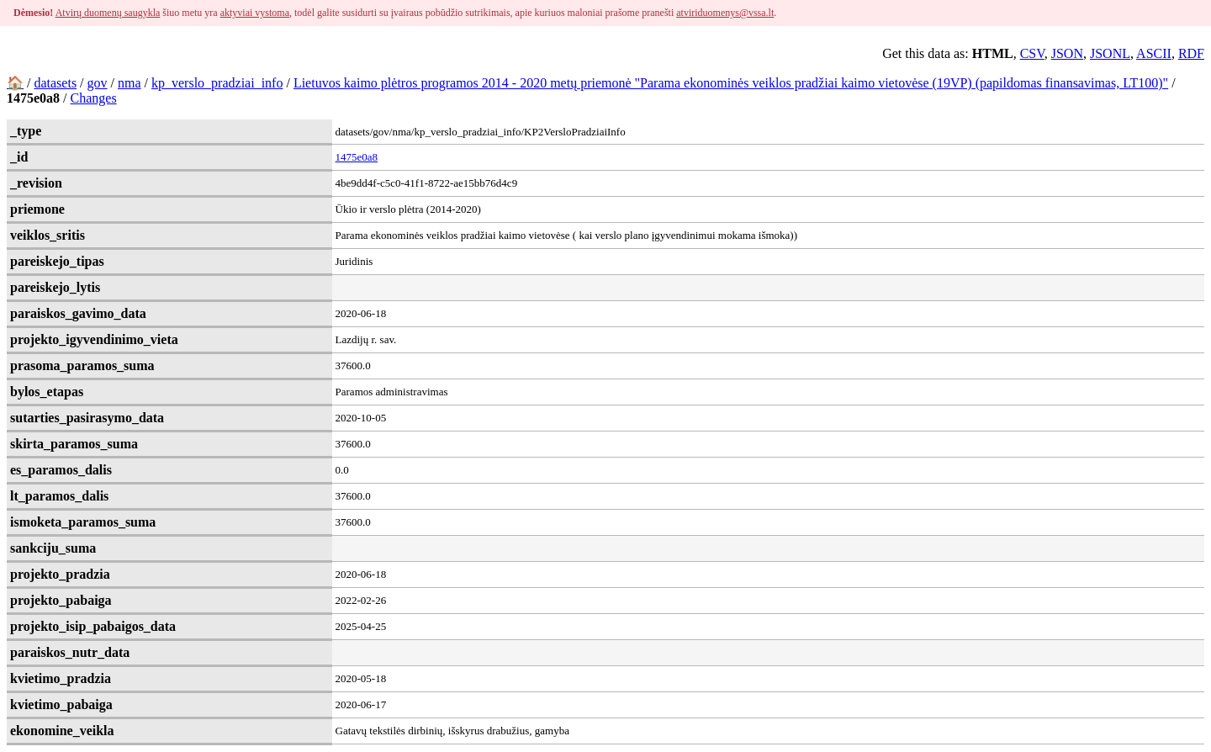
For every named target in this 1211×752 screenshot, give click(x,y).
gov (97, 83)
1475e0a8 (357, 157)
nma (129, 83)
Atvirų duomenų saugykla (108, 13)
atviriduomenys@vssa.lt (725, 13)
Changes (94, 98)
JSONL (1110, 53)
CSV (1032, 53)
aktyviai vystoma (254, 13)
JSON (1067, 53)
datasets (55, 83)
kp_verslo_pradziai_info (217, 83)
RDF (1191, 53)
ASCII (1153, 53)
